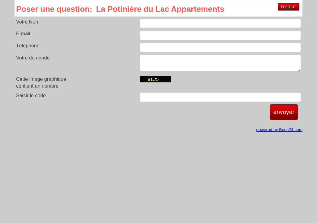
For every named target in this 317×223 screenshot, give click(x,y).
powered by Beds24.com (279, 129)
